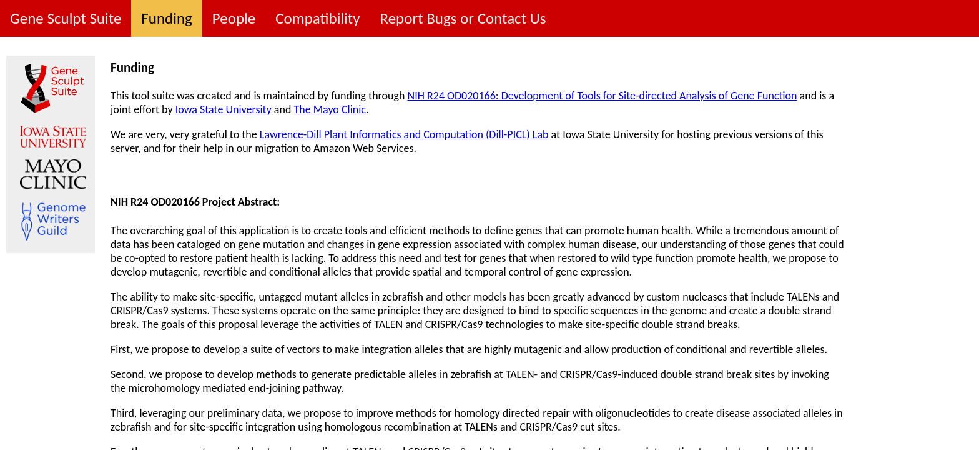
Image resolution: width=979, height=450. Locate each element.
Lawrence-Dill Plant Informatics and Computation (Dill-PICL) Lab (404, 134)
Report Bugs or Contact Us (463, 18)
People (233, 18)
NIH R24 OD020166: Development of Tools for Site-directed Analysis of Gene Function (602, 95)
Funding (166, 18)
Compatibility (317, 18)
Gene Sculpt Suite (65, 18)
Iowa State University (223, 109)
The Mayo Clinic (329, 109)
